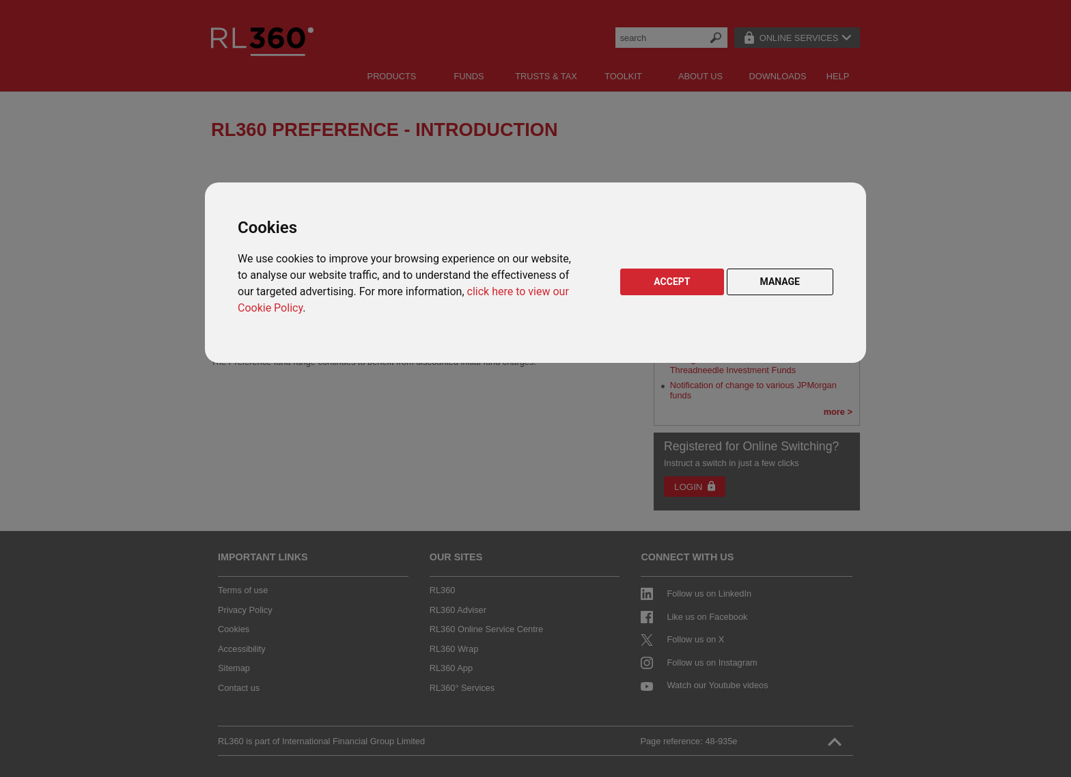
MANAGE (780, 281)
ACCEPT (672, 281)
